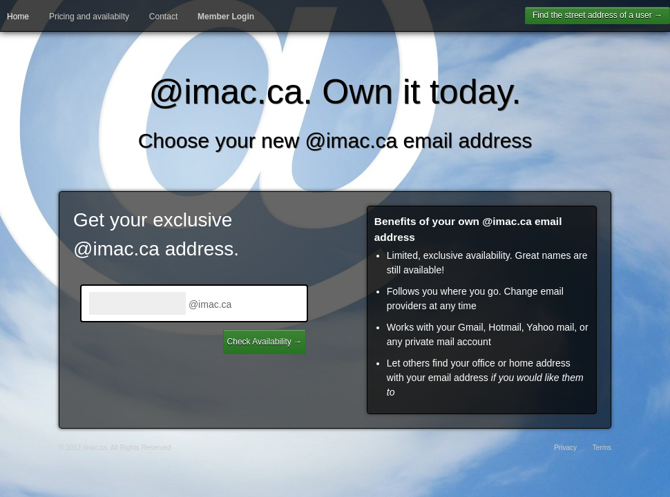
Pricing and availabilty (89, 16)
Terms (602, 447)
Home (18, 16)
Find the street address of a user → (597, 15)
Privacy (565, 447)
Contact (163, 16)
